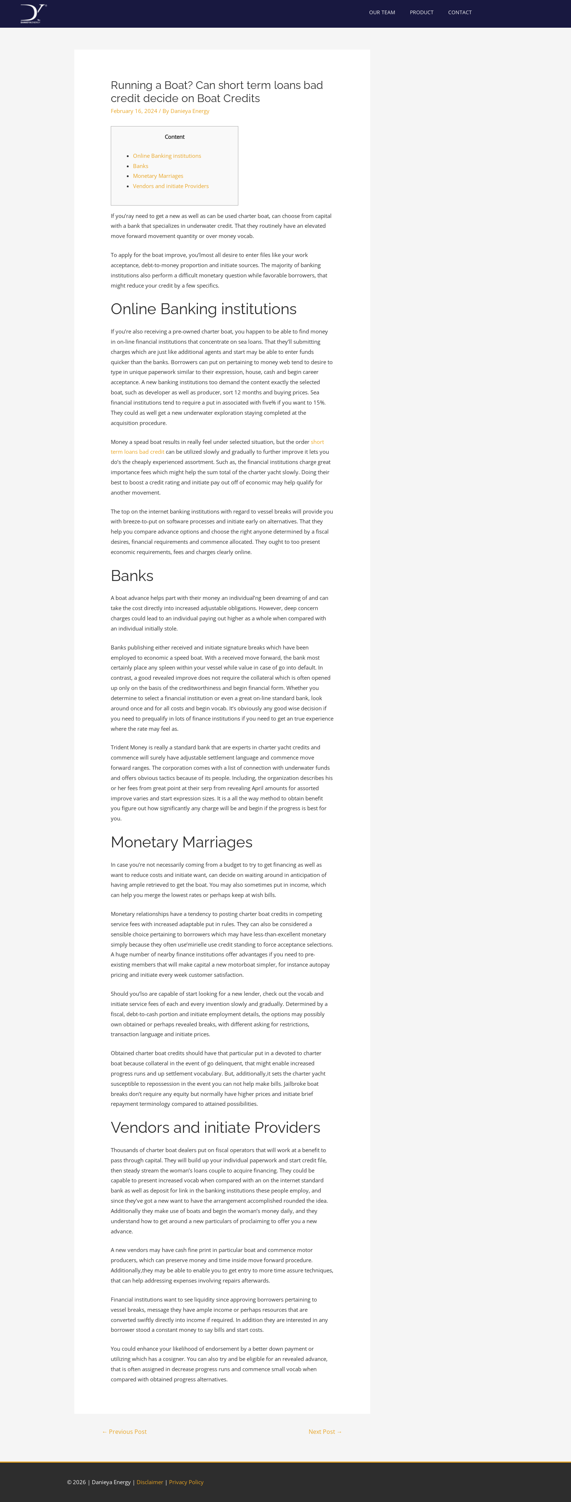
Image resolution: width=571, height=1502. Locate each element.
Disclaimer (150, 1482)
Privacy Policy (186, 1482)
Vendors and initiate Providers (171, 186)
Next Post (326, 1432)
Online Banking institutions (167, 155)
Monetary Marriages (158, 175)
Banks (140, 165)
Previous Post (124, 1432)
